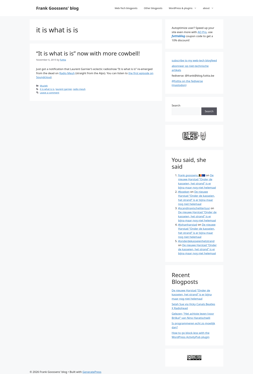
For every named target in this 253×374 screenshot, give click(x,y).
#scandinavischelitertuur (194, 208)
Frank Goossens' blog (57, 8)
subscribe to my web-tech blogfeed (194, 60)
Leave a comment (49, 92)
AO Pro (202, 32)
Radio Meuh (67, 73)
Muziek (44, 85)
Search (176, 105)
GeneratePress (91, 372)
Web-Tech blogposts (126, 8)
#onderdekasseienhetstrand (196, 241)
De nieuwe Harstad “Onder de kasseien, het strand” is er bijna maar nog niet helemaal (197, 216)
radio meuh (79, 89)
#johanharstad (187, 224)
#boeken (183, 192)
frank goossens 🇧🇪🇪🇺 (191, 175)
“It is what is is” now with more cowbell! (88, 53)
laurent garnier (64, 89)
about (210, 8)
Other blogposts (153, 8)
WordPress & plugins (184, 8)
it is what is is (47, 89)
